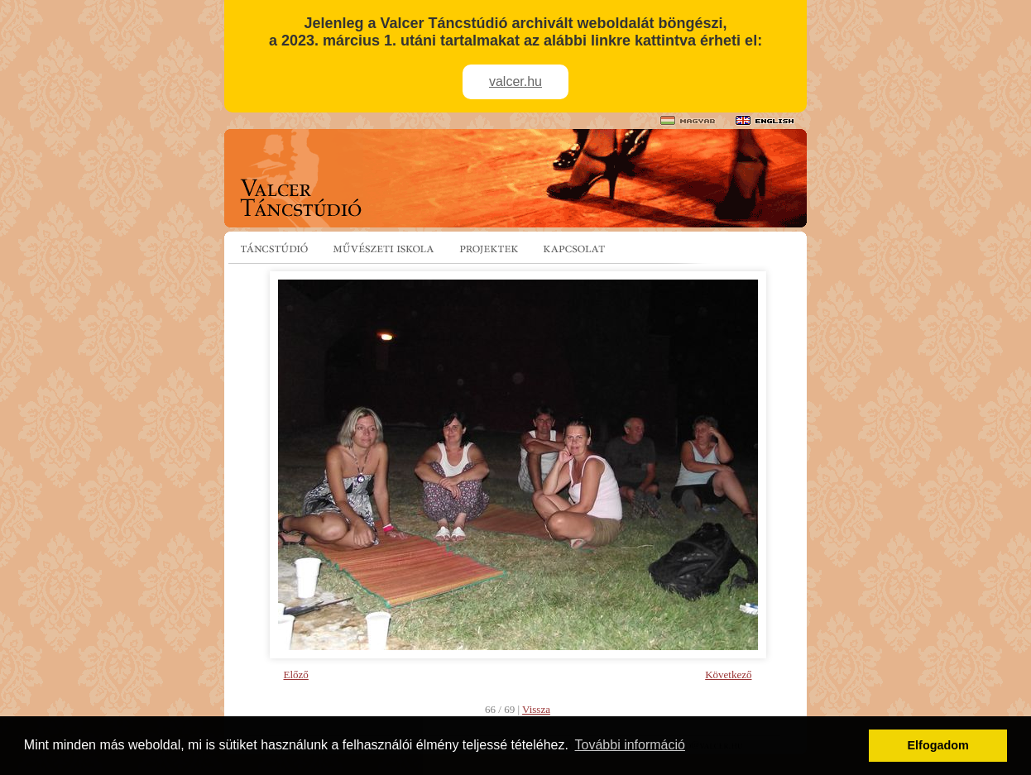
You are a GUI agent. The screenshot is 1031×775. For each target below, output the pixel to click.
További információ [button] (630, 745)
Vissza (536, 709)
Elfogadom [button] (938, 745)
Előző (296, 674)
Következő (728, 674)
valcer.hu (515, 81)
